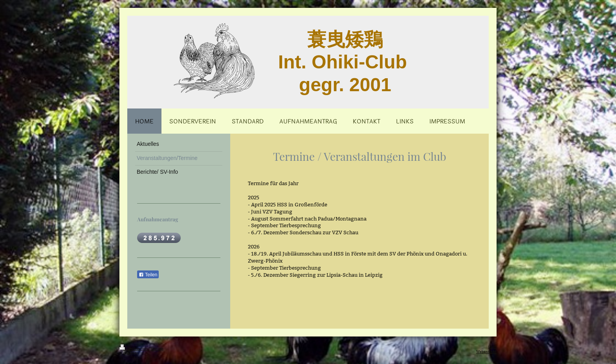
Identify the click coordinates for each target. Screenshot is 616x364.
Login (492, 347)
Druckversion (133, 349)
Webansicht (486, 351)
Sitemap (156, 349)
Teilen (148, 275)
